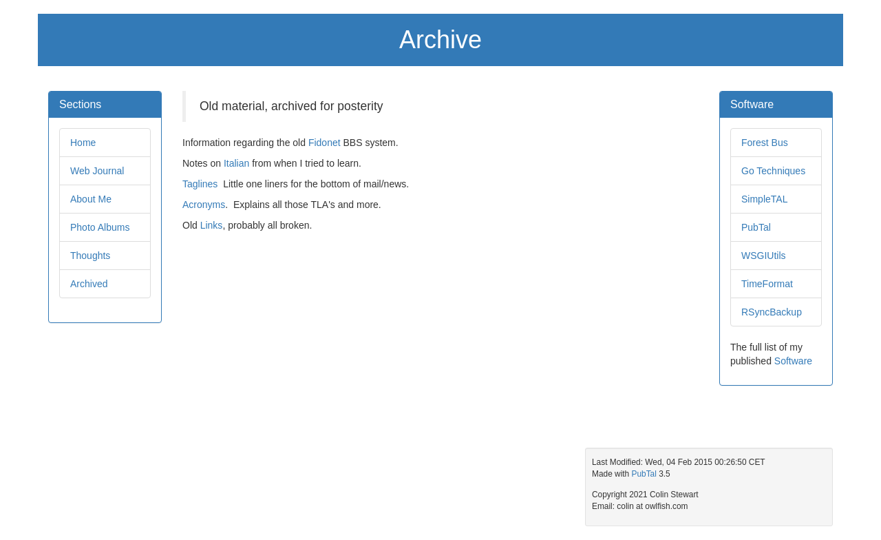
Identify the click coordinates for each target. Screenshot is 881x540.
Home (83, 142)
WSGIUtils (763, 255)
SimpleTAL (764, 199)
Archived (88, 283)
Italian (236, 163)
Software (793, 360)
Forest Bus (764, 142)
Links (211, 225)
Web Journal (97, 170)
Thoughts (90, 255)
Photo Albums (99, 227)
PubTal (756, 227)
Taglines (199, 183)
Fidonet (324, 142)
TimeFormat (767, 283)
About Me (91, 199)
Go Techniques (773, 170)
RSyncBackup (771, 312)
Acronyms (203, 204)
